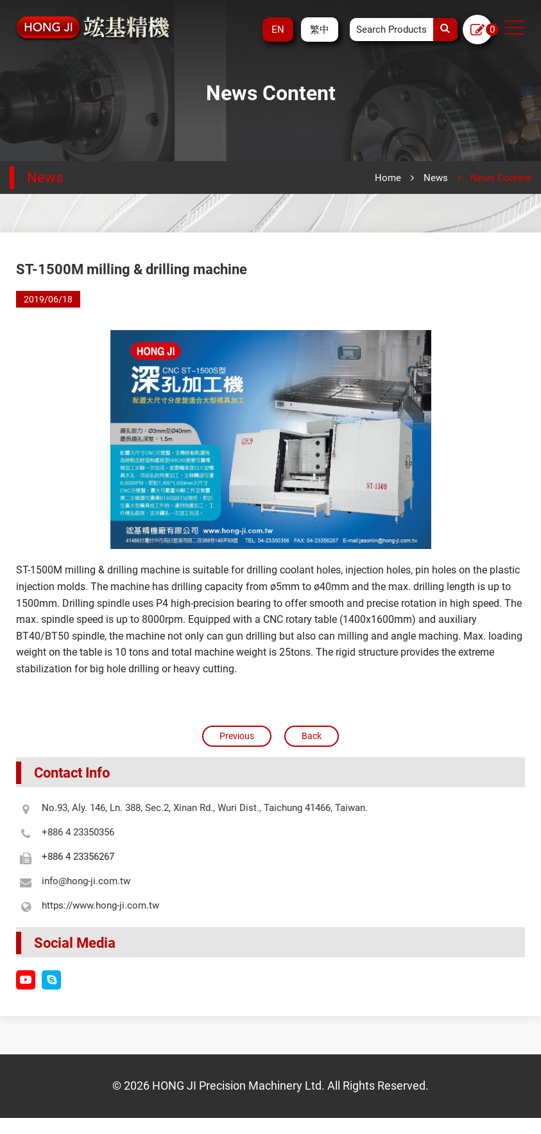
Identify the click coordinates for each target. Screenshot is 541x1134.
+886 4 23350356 (87, 832)
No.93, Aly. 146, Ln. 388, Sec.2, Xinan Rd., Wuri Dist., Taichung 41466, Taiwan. (214, 808)
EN (277, 29)
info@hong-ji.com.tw (95, 881)
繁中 (319, 29)
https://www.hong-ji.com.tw (109, 905)
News (436, 178)
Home (388, 178)
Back (312, 736)
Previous (236, 736)
